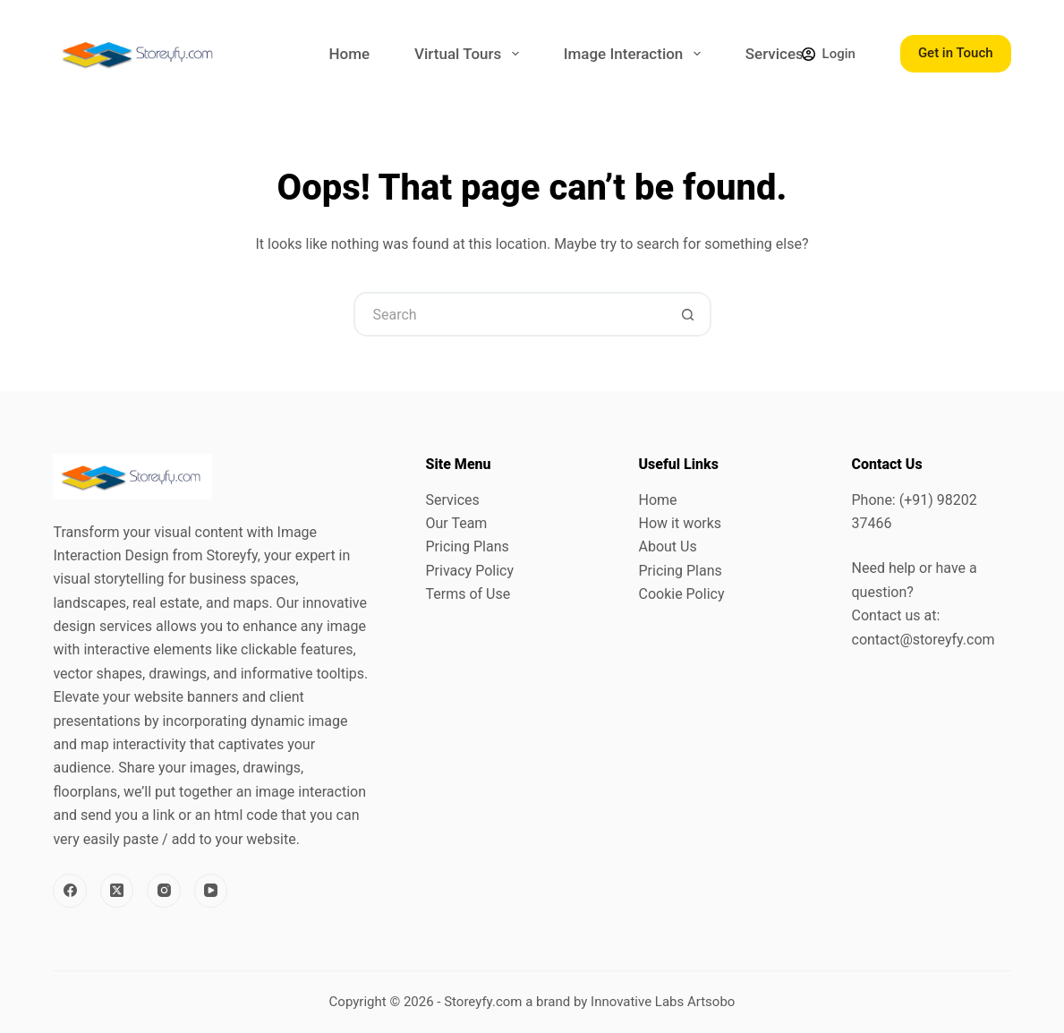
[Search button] (689, 314)
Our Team (456, 523)
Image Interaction (636, 53)
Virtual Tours (470, 53)
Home (349, 54)
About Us (668, 546)
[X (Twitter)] (117, 891)
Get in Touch (955, 53)
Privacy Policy (469, 570)
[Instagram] (164, 891)
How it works (680, 523)
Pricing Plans (466, 546)
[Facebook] (70, 891)
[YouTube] (211, 891)
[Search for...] (510, 314)
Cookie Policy (682, 593)
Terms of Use (467, 593)
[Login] (828, 54)
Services (774, 54)
